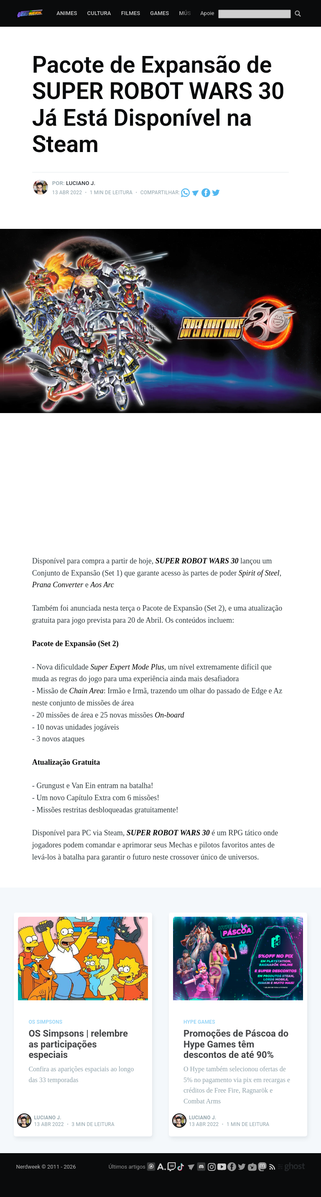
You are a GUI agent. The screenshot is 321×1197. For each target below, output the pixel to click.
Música (189, 13)
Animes (66, 13)
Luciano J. (80, 183)
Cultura (99, 13)
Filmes (130, 13)
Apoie (207, 13)
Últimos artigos (127, 1167)
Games (159, 13)
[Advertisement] (160, 492)
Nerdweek (28, 1167)
